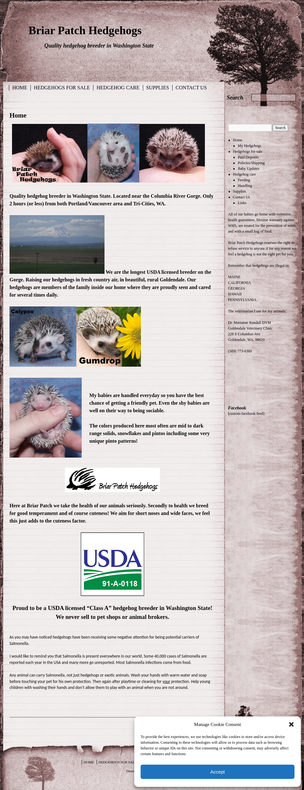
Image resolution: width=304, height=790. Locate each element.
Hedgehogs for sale (62, 87)
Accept (217, 771)
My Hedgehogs (249, 146)
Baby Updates (248, 168)
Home (19, 87)
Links (242, 203)
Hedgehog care (118, 87)
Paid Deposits (248, 157)
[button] (291, 724)
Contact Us (191, 87)
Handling (245, 185)
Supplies (157, 87)
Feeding (244, 180)
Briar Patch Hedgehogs (85, 30)
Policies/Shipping (251, 163)
